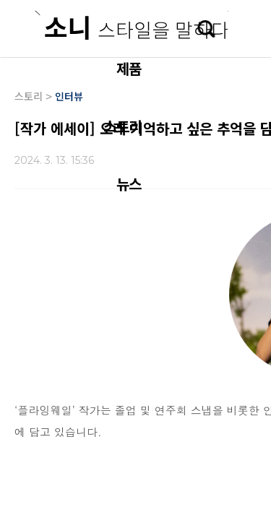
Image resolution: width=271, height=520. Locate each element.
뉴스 (128, 183)
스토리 (122, 126)
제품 (128, 68)
